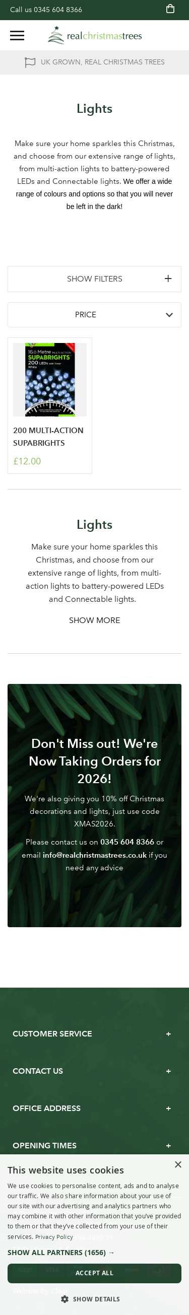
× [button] (177, 1165)
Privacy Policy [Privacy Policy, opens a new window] (54, 1236)
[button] (94, 1253)
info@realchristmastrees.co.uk (95, 855)
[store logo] (94, 35)
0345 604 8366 (58, 10)
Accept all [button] (94, 1273)
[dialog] (94, 1234)
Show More (94, 620)
